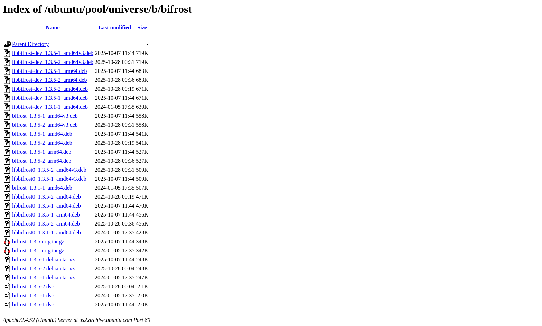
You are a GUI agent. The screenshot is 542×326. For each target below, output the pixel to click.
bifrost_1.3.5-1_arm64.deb (41, 152)
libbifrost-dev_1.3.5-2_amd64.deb (50, 89)
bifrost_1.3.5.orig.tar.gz (38, 242)
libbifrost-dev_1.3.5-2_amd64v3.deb (52, 62)
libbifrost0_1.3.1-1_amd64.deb (46, 233)
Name (53, 27)
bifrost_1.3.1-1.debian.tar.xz (43, 277)
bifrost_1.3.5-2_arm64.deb (41, 161)
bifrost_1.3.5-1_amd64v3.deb (45, 116)
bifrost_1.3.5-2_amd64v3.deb (45, 125)
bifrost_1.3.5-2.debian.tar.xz (43, 268)
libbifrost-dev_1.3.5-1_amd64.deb (50, 98)
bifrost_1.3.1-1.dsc (33, 295)
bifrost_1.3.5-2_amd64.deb (42, 143)
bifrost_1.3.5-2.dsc (33, 286)
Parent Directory (30, 44)
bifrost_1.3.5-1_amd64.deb (42, 134)
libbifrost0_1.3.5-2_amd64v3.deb (49, 170)
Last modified (114, 27)
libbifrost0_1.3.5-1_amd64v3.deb (49, 179)
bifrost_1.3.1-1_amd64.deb (42, 188)
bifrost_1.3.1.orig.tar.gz (38, 250)
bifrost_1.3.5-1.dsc (33, 304)
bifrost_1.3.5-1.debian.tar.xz (43, 259)
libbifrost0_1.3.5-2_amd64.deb (46, 197)
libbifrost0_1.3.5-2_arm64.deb (46, 224)
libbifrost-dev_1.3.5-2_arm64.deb (49, 80)
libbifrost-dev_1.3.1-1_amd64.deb (50, 107)
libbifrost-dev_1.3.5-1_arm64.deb (49, 71)
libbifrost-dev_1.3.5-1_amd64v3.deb (52, 53)
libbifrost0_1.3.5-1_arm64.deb (46, 215)
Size (142, 27)
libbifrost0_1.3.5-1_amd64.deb (46, 206)
